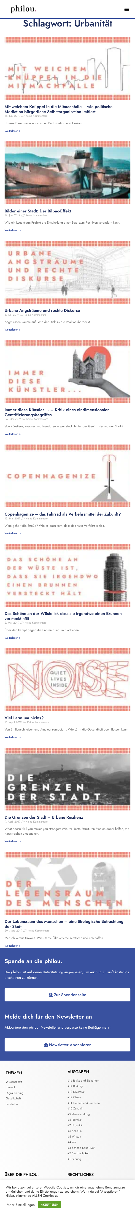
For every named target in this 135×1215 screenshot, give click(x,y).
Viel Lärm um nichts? (24, 718)
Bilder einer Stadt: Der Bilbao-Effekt (38, 211)
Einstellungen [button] (25, 1205)
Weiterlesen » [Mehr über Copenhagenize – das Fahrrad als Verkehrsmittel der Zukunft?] (13, 533)
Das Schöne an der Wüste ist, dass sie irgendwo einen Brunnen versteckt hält (63, 616)
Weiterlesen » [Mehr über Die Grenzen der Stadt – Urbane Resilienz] (13, 841)
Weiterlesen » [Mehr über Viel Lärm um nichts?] (13, 737)
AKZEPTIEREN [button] (50, 1204)
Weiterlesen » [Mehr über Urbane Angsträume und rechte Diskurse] (13, 330)
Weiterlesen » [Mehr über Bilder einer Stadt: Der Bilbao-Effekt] (13, 230)
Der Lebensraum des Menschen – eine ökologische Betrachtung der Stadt (64, 924)
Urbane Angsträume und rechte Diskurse (42, 310)
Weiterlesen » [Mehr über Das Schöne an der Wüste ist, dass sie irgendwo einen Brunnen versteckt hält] (13, 638)
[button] (126, 9)
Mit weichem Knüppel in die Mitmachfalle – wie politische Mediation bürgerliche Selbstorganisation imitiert (59, 109)
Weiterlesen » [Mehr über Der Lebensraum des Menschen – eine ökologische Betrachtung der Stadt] (13, 946)
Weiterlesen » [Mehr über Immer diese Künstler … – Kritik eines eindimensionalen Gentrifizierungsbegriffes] (13, 434)
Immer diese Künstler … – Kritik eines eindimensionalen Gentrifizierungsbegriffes (57, 412)
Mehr (10, 1205)
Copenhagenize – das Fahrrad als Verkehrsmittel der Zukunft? (63, 514)
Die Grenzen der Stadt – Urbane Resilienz (44, 817)
